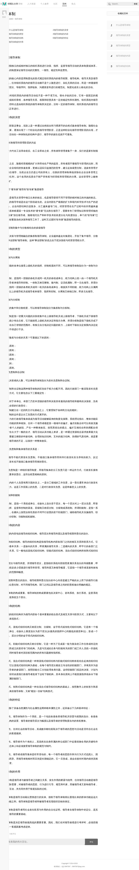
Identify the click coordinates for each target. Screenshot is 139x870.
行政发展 (9, 19)
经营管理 (64, 206)
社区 (55, 4)
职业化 (33, 130)
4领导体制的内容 (60, 34)
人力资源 (31, 4)
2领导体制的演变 (60, 30)
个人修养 (44, 4)
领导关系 (86, 78)
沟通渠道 (44, 87)
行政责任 (20, 405)
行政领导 (18, 419)
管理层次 (9, 87)
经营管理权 (74, 240)
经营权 (56, 176)
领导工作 (32, 219)
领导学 (47, 134)
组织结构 (32, 533)
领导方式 (9, 393)
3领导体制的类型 (15, 34)
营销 (20, 4)
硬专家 (14, 189)
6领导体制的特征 (60, 38)
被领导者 (28, 780)
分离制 (16, 257)
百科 (64, 4)
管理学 (87, 176)
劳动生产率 (45, 163)
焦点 (73, 4)
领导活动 (72, 66)
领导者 (21, 215)
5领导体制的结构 (15, 38)
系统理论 (74, 419)
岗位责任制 (13, 584)
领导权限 (62, 78)
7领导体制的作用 (15, 42)
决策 (49, 66)
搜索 (135, 4)
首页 (2, 4)
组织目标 (58, 801)
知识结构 (46, 436)
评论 (91, 842)
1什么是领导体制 (15, 30)
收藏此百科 (123, 13)
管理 (11, 4)
